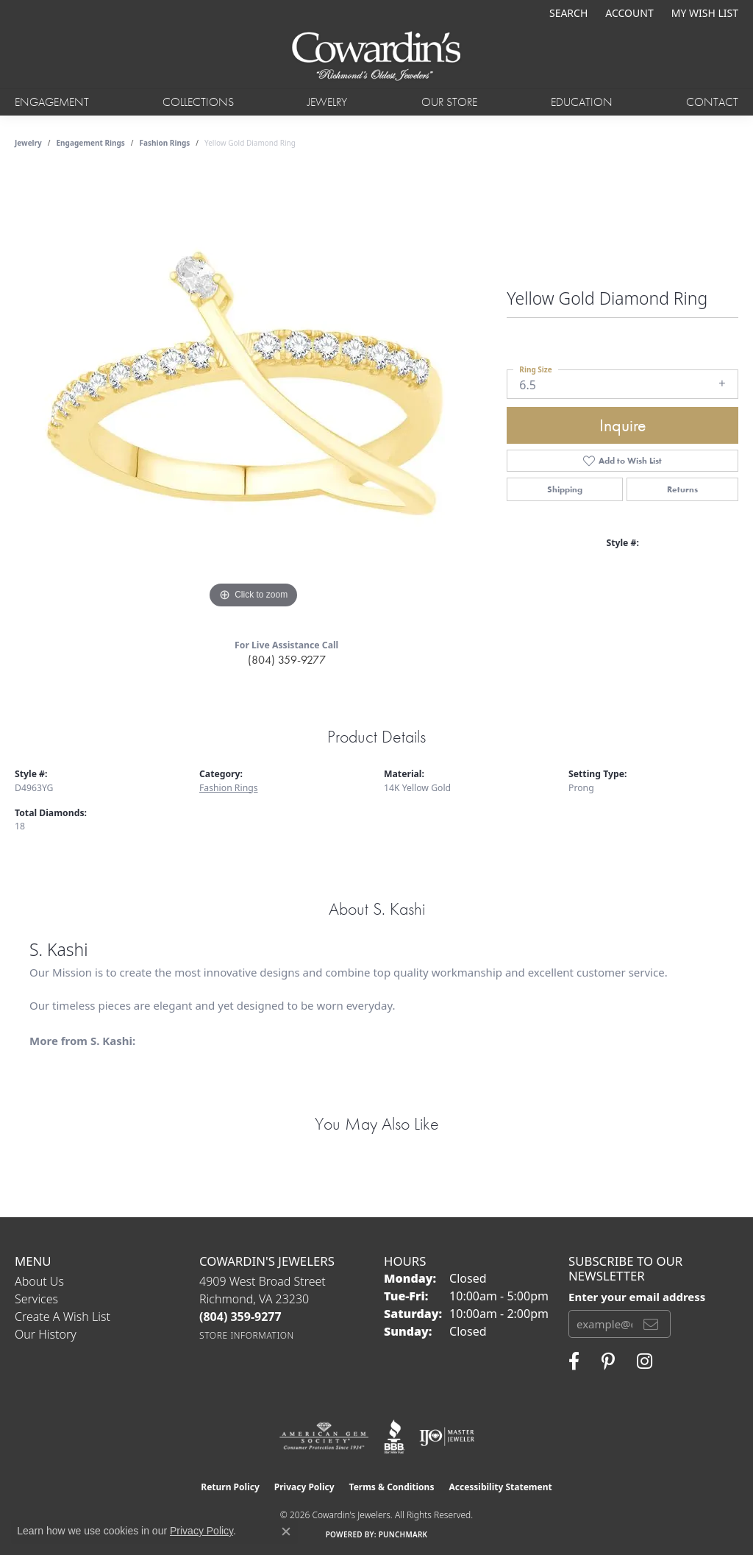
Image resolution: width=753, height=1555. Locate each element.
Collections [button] (198, 102)
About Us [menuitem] (39, 1281)
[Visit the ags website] (324, 1436)
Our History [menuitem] (45, 1334)
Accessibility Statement (500, 1487)
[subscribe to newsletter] (651, 1324)
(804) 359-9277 (287, 659)
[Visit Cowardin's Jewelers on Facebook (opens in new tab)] (574, 1361)
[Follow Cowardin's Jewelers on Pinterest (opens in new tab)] (608, 1361)
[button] (567, 13)
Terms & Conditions (392, 1487)
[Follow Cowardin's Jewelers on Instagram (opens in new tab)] (644, 1361)
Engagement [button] (52, 102)
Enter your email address (636, 1296)
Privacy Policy (304, 1487)
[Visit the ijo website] (446, 1436)
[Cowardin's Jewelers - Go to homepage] (376, 57)
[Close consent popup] (286, 1531)
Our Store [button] (449, 102)
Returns (682, 489)
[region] (253, 391)
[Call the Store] (240, 1316)
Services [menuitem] (36, 1299)
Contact (712, 102)
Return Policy (230, 1487)
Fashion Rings (165, 143)
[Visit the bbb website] (394, 1436)
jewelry (28, 143)
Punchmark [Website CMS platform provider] (403, 1534)
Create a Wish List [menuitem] (62, 1316)
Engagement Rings (91, 143)
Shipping (564, 489)
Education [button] (582, 102)
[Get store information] (246, 1335)
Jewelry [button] (327, 102)
